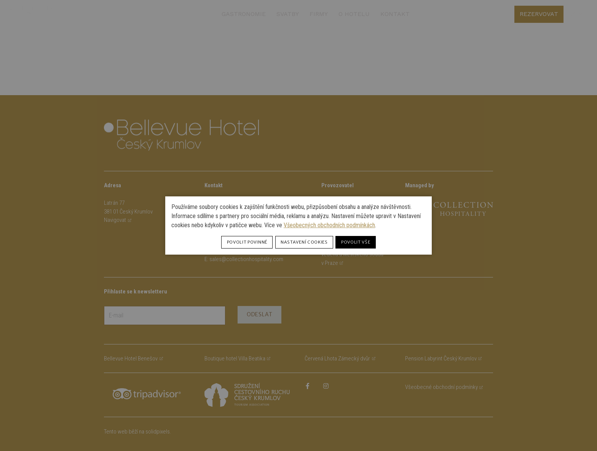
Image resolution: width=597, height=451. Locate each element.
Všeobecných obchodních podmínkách (329, 225)
